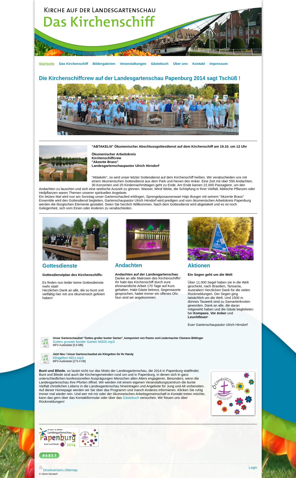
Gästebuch (131, 398)
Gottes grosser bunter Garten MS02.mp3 (84, 342)
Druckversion (51, 470)
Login (253, 467)
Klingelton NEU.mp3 (68, 358)
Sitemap (71, 470)
